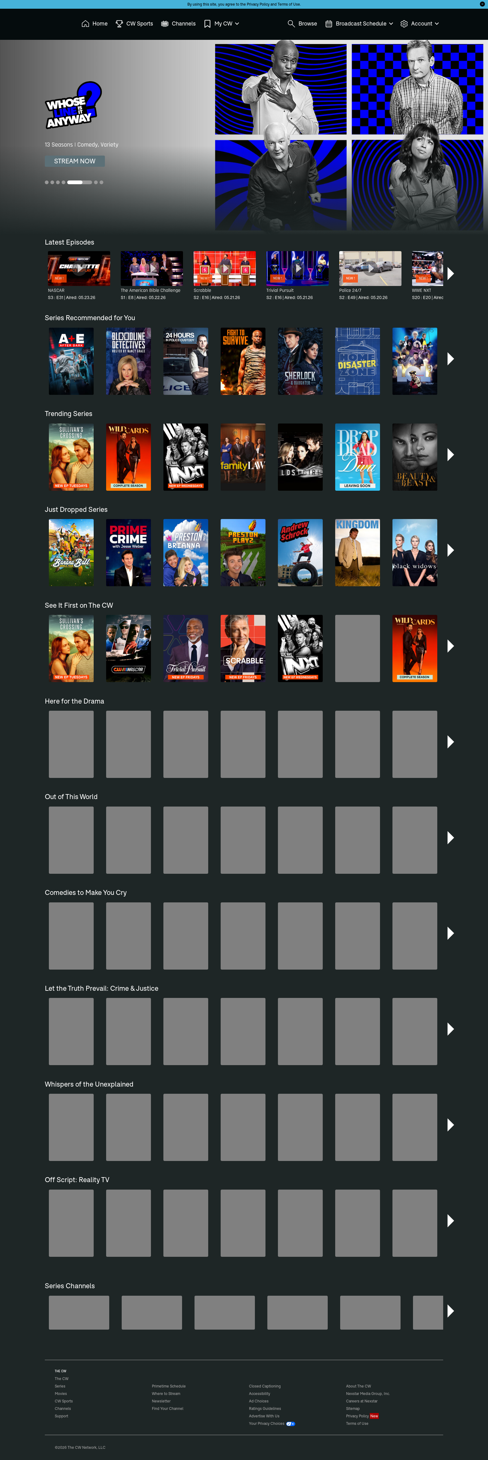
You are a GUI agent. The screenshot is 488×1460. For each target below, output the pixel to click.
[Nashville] (370, 1313)
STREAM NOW (75, 161)
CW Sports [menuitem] (134, 23)
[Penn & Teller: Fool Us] (225, 1313)
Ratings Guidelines (265, 1408)
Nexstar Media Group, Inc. (368, 1393)
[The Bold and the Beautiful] (152, 1313)
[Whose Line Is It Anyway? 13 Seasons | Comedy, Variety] (244, 137)
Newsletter (161, 1401)
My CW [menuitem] (221, 23)
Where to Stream (166, 1393)
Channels (63, 1408)
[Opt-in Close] (482, 4)
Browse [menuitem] (302, 23)
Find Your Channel (167, 1408)
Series (60, 1386)
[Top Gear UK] (297, 1313)
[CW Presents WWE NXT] (443, 1313)
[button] (451, 273)
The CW (57, 22)
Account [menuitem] (419, 23)
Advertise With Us (264, 1416)
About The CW (358, 1386)
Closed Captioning (265, 1386)
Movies (61, 1393)
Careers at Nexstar (362, 1401)
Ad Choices (259, 1401)
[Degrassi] (79, 1313)
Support (61, 1416)
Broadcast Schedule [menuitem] (358, 23)
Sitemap (353, 1408)
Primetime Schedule (169, 1386)
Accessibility (259, 1393)
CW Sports (64, 1401)
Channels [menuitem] (178, 23)
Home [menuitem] (95, 23)
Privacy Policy (258, 4)
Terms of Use (289, 4)
